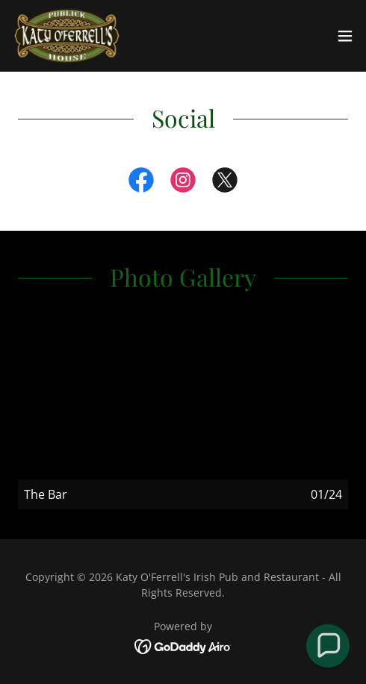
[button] (345, 36)
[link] (67, 36)
